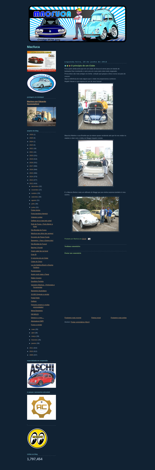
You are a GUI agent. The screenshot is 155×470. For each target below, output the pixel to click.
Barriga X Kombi (37, 247)
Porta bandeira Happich (39, 213)
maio (33, 329)
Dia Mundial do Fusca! (39, 244)
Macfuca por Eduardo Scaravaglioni (36, 102)
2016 (32, 169)
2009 (32, 355)
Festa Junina (35, 210)
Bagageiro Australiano (39, 291)
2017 (32, 166)
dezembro (35, 186)
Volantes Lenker (36, 217)
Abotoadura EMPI (37, 321)
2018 (32, 162)
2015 (32, 173)
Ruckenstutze (36, 271)
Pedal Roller (35, 298)
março (33, 336)
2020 (32, 155)
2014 (32, 176)
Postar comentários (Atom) (80, 322)
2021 (32, 152)
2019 (32, 159)
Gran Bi (33, 254)
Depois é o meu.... (37, 318)
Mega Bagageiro (37, 310)
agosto (34, 200)
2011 (32, 348)
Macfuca (33, 47)
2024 (32, 141)
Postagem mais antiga (118, 318)
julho (33, 204)
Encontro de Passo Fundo (40, 237)
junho (33, 207)
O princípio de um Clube (83, 66)
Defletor (34, 301)
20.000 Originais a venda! (40, 294)
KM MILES (35, 314)
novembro (35, 190)
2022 (32, 148)
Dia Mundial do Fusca (38, 230)
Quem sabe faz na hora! (39, 251)
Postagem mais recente (73, 318)
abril (33, 333)
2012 (32, 183)
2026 (32, 134)
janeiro (34, 343)
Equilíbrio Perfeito (37, 281)
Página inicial (96, 318)
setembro (34, 197)
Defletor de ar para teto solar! (41, 220)
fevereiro (34, 340)
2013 (32, 180)
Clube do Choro (36, 261)
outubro (34, 193)
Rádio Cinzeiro (36, 278)
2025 (32, 138)
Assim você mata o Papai (40, 274)
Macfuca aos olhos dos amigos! (42, 233)
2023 (32, 145)
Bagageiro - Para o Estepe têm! (42, 240)
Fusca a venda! (36, 325)
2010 (32, 351)
